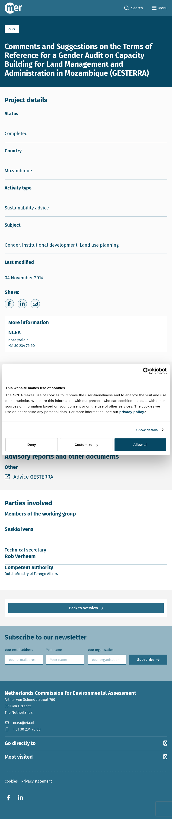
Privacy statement (36, 781)
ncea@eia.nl (21, 339)
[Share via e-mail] (35, 303)
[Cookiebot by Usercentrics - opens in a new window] (146, 370)
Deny (31, 445)
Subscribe (145, 659)
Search (133, 8)
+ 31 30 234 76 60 (23, 729)
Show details (147, 430)
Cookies (11, 781)
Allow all (140, 445)
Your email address (19, 650)
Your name (54, 650)
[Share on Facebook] (9, 303)
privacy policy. (132, 412)
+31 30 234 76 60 (21, 345)
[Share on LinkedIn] (22, 303)
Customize (86, 445)
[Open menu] (159, 8)
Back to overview (83, 608)
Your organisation (101, 650)
